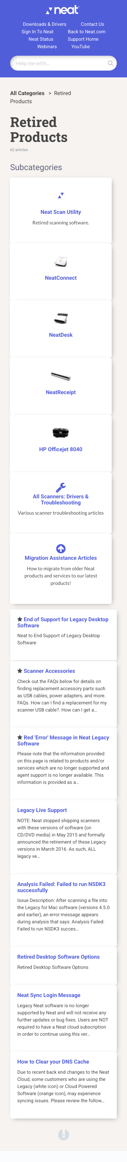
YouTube (80, 47)
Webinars (47, 47)
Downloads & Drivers (44, 24)
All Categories (28, 93)
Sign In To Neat (37, 32)
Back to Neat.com (87, 32)
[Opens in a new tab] (63, 1134)
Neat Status (40, 39)
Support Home (83, 39)
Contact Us (92, 24)
